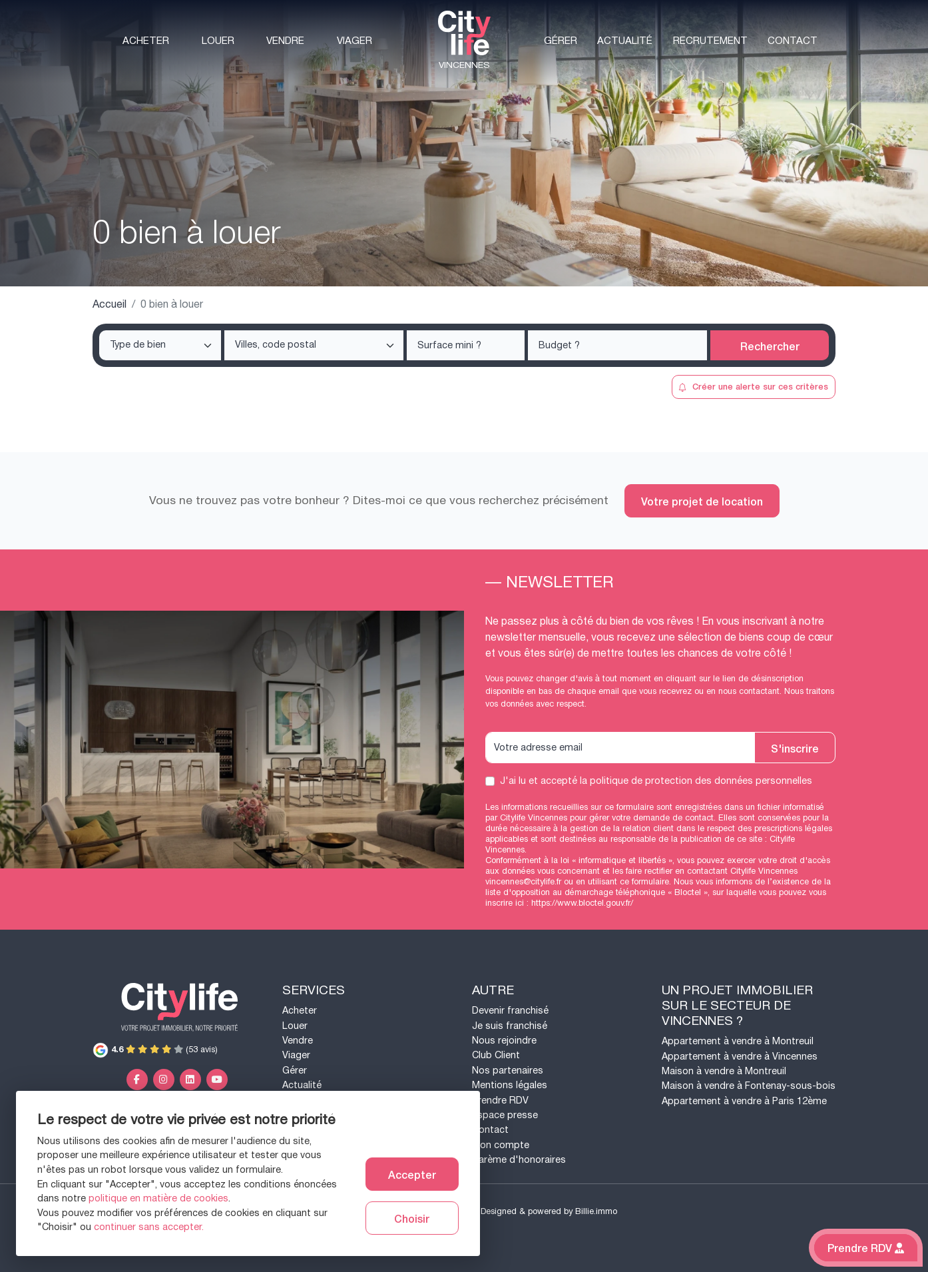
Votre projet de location (702, 501)
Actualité (624, 41)
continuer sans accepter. (149, 1227)
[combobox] (160, 345)
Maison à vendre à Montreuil (724, 1071)
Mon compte (500, 1145)
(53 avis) (155, 1049)
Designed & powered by (549, 1211)
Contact (792, 41)
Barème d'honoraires (519, 1159)
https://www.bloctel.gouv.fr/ (582, 903)
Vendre (285, 41)
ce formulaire (644, 881)
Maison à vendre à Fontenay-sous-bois (748, 1086)
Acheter (145, 41)
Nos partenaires (507, 1070)
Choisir (411, 1218)
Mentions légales (509, 1085)
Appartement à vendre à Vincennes (739, 1056)
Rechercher (770, 346)
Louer (218, 41)
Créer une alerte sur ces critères (753, 386)
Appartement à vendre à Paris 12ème (744, 1101)
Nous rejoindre (504, 1040)
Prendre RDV (500, 1100)
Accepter (412, 1174)
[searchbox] (161, 346)
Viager (354, 41)
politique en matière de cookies (158, 1198)
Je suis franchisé (509, 1026)
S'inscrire (795, 748)
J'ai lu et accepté (656, 781)
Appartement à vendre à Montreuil (737, 1041)
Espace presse (505, 1115)
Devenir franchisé (510, 1010)
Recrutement (710, 41)
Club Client (496, 1055)
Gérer (560, 41)
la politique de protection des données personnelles (696, 781)
